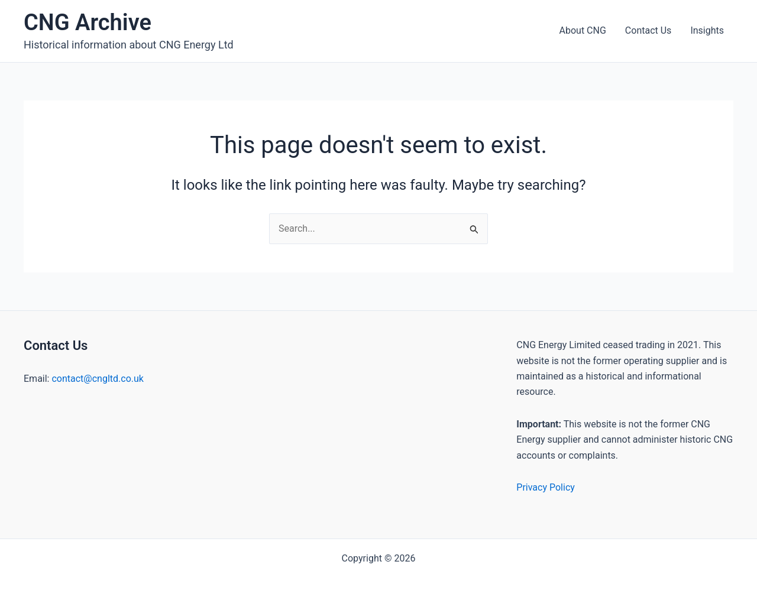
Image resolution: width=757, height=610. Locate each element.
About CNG (582, 30)
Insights (707, 30)
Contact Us (648, 30)
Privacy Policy (545, 487)
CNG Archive (87, 22)
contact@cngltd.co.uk (97, 378)
